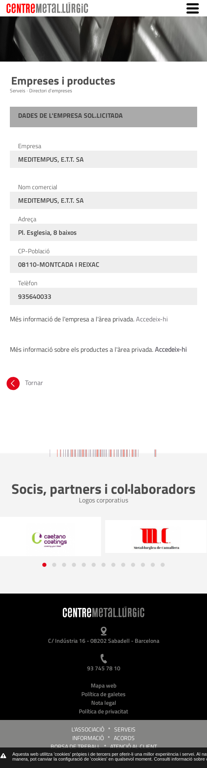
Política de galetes (103, 694)
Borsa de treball (75, 746)
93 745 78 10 (103, 668)
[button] (44, 565)
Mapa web (104, 685)
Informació (88, 738)
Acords (124, 738)
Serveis (125, 729)
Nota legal (103, 702)
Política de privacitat (103, 711)
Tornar (24, 382)
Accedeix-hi (152, 319)
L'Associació (87, 729)
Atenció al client (133, 746)
